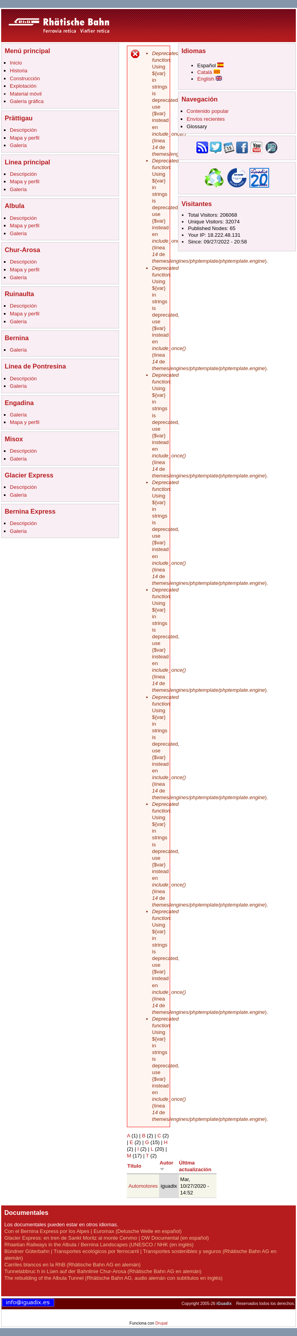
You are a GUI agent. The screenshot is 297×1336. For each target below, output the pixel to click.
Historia (18, 71)
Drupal (161, 1323)
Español (210, 65)
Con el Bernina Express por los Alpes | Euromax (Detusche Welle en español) (93, 1231)
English (209, 79)
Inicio (16, 63)
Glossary (197, 126)
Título (134, 1166)
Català (208, 72)
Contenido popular (208, 111)
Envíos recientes (206, 119)
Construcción (25, 78)
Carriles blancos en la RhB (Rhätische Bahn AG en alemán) (72, 1265)
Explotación (23, 86)
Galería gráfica (27, 101)
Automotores (143, 1186)
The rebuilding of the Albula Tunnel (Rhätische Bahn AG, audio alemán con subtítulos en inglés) (113, 1278)
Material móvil (26, 94)
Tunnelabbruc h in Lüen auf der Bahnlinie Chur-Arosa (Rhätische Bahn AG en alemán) (103, 1271)
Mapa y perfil (24, 138)
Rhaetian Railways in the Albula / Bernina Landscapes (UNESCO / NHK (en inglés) (99, 1245)
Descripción (23, 130)
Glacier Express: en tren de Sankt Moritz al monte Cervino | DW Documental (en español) (106, 1238)
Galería (18, 145)
